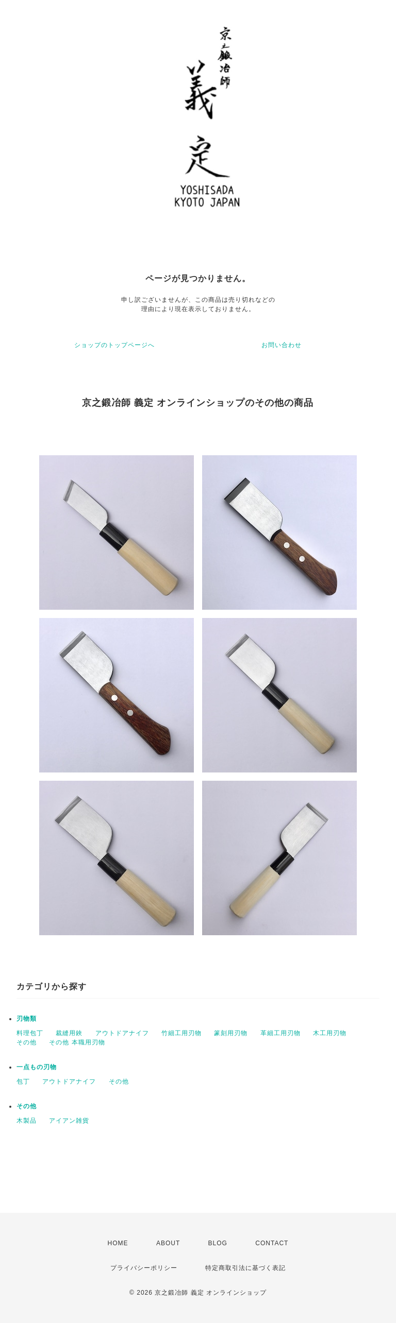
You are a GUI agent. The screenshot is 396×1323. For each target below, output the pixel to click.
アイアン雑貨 (69, 1120)
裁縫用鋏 (69, 1033)
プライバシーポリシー (143, 1268)
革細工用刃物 (280, 1033)
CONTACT (271, 1243)
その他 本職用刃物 (77, 1042)
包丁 (23, 1081)
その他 (26, 1042)
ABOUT (168, 1243)
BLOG (217, 1243)
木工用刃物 (329, 1033)
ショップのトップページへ (114, 345)
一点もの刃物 (36, 1067)
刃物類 (26, 1018)
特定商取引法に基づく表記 (245, 1268)
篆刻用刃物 (231, 1033)
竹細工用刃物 (181, 1033)
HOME (118, 1243)
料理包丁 (29, 1033)
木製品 (26, 1120)
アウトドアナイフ (122, 1033)
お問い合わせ (281, 345)
